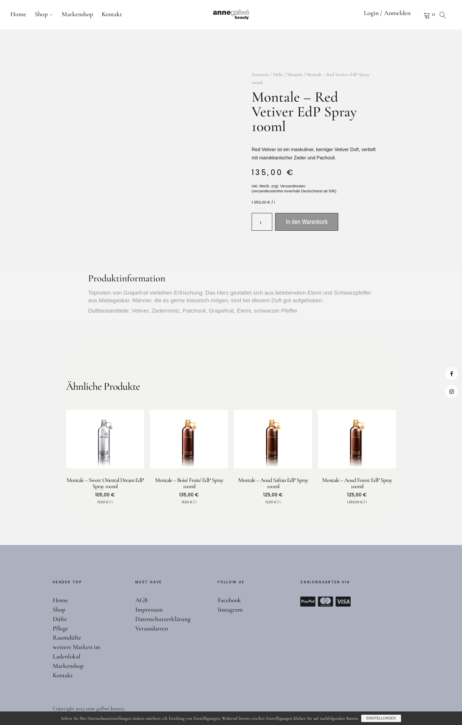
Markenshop (77, 14)
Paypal (308, 601)
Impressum (149, 609)
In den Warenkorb (307, 221)
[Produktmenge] (262, 222)
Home (18, 14)
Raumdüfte (67, 637)
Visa (343, 601)
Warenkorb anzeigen (419, 14)
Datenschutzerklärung (163, 619)
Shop (41, 14)
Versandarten (151, 628)
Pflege (60, 628)
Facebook (451, 373)
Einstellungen (381, 718)
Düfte (278, 74)
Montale (295, 74)
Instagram (451, 391)
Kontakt (112, 14)
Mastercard (325, 601)
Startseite (260, 74)
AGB (141, 600)
